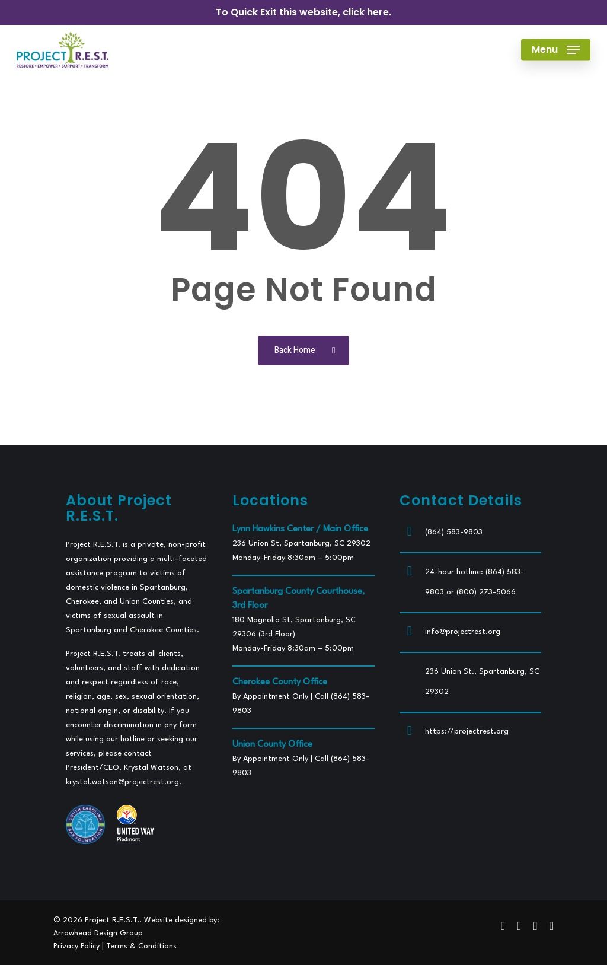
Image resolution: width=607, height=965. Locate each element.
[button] (555, 50)
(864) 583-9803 (454, 532)
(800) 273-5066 (486, 592)
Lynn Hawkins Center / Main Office (300, 529)
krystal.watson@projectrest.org (122, 782)
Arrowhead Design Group (98, 933)
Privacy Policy (76, 946)
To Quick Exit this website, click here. (303, 12)
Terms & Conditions (141, 946)
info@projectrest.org (462, 632)
